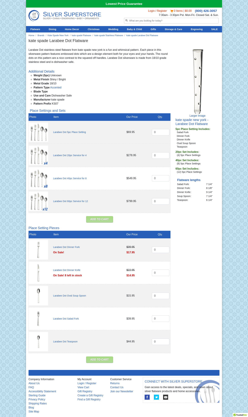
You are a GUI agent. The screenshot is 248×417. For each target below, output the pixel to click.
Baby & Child (134, 29)
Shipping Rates (38, 403)
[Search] (171, 21)
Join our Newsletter (121, 391)
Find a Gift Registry (89, 399)
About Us (34, 383)
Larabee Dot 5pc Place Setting (69, 132)
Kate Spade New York (58, 35)
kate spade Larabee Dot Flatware (142, 35)
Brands (41, 35)
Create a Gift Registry (90, 395)
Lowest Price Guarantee (124, 4)
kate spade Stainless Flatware (108, 35)
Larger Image (197, 115)
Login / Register (157, 10)
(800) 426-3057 (206, 11)
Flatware (35, 29)
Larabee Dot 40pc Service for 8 (70, 178)
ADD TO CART (99, 219)
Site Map (34, 411)
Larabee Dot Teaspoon (65, 341)
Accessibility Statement (42, 391)
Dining (52, 29)
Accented (55, 87)
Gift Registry (85, 391)
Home (31, 35)
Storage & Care (173, 29)
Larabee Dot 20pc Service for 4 (70, 155)
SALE (214, 29)
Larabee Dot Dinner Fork (66, 247)
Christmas (94, 29)
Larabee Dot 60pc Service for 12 (70, 201)
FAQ (31, 387)
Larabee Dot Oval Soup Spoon (69, 295)
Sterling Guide (37, 395)
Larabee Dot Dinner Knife (66, 270)
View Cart (83, 387)
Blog (31, 407)
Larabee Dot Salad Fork (66, 318)
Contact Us (116, 387)
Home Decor (72, 29)
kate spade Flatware (81, 35)
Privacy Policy (37, 399)
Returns (115, 383)
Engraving (197, 29)
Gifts (153, 29)
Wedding (113, 29)
